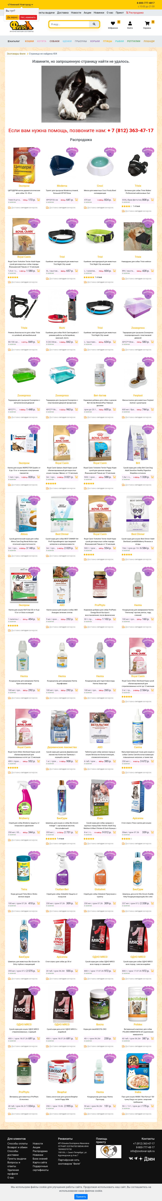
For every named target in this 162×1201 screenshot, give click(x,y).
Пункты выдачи (45, 12)
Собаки (54, 41)
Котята (41, 41)
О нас (110, 12)
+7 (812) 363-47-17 (144, 1143)
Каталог (13, 41)
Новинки (99, 12)
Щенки (67, 41)
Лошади (149, 41)
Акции (87, 12)
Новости (76, 12)
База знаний (40, 1158)
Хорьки (95, 41)
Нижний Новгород (21, 4)
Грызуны (81, 41)
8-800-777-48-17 (145, 1147)
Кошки (29, 41)
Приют (120, 12)
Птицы (107, 41)
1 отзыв (136, 206)
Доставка (63, 12)
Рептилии (133, 41)
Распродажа (134, 12)
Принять (81, 1196)
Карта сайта (40, 1162)
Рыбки (119, 41)
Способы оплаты (17, 1143)
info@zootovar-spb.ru (142, 1151)
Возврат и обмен (17, 1147)
